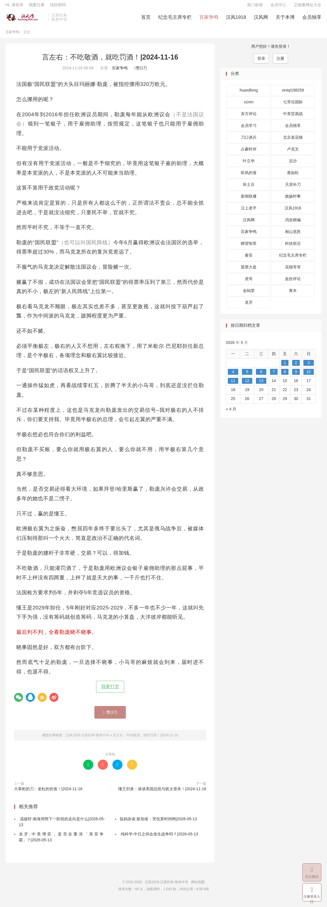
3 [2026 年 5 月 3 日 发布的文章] (309, 367)
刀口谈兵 (248, 142)
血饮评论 (293, 283)
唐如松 (293, 177)
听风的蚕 (248, 177)
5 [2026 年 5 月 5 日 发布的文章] (247, 376)
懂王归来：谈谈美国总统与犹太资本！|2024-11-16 (162, 793)
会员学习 (248, 130)
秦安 (249, 259)
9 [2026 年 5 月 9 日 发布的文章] (296, 376)
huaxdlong (249, 94)
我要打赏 (110, 691)
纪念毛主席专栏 (175, 19)
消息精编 (293, 224)
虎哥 (249, 283)
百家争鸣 (208, 19)
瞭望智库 (248, 248)
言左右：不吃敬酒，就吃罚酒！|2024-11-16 (110, 61)
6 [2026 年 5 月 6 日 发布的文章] (261, 376)
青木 (293, 295)
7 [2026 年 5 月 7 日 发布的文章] (274, 376)
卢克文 (293, 153)
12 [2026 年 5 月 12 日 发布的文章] (247, 385)
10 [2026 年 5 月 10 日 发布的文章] (308, 376)
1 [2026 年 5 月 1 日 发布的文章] (285, 367)
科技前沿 (293, 248)
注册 (280, 62)
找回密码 (58, 7)
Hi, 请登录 (14, 7)
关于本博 (285, 19)
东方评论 (248, 118)
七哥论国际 (293, 106)
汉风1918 (236, 19)
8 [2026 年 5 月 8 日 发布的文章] (285, 376)
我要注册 (36, 7)
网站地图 (198, 886)
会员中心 (278, 7)
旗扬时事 (293, 200)
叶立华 (249, 165)
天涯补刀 (293, 189)
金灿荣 (249, 295)
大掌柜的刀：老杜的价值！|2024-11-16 (48, 793)
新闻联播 (248, 200)
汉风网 (261, 19)
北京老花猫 (293, 142)
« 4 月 (231, 413)
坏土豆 (249, 189)
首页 (146, 19)
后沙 (293, 165)
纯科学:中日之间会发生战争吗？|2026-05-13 (159, 838)
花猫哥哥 (293, 271)
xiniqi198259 (293, 94)
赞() (140, 72)
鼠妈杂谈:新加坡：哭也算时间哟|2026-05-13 (158, 823)
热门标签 (255, 7)
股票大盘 (248, 271)
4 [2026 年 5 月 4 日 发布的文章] (233, 376)
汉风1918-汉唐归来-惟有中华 (25, 19)
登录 (261, 62)
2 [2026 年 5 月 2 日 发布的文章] (296, 367)
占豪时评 (248, 153)
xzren (248, 106)
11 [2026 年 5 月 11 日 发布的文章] (233, 385)
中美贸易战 (293, 118)
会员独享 (311, 19)
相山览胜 (293, 236)
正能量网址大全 (307, 7)
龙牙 (249, 307)
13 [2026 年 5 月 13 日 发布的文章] (261, 385)
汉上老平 (248, 212)
